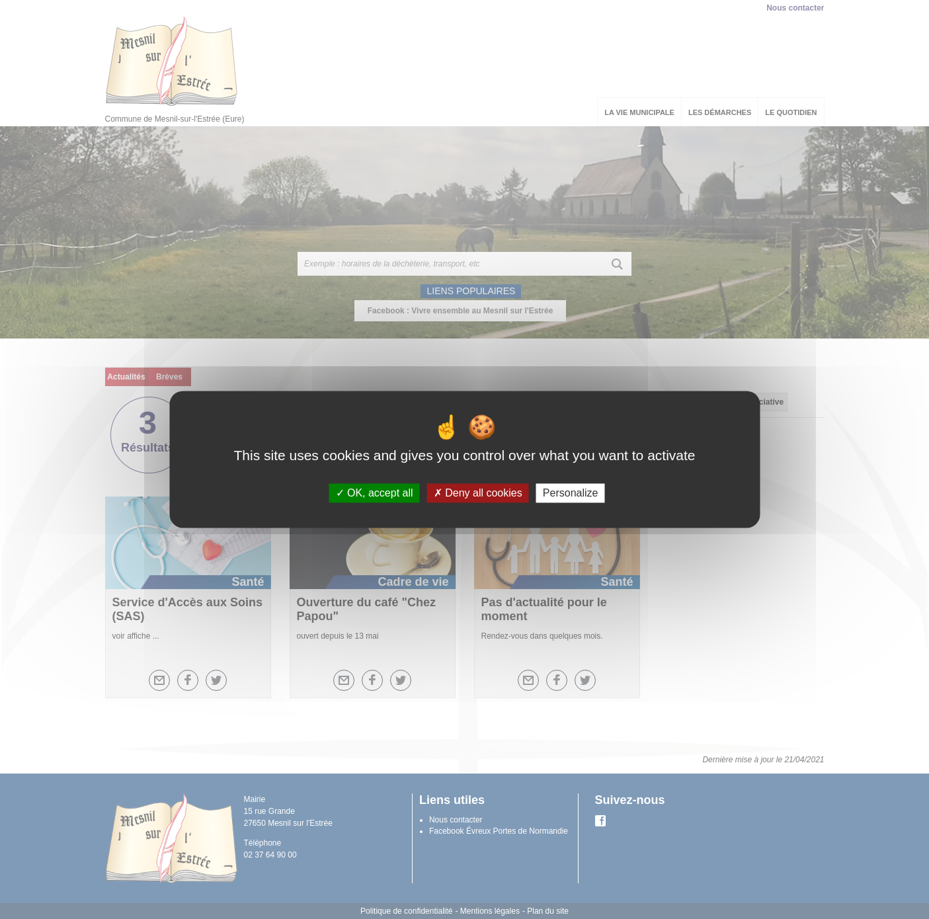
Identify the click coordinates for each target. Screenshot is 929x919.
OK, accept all (374, 493)
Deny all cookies (478, 493)
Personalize (570, 493)
